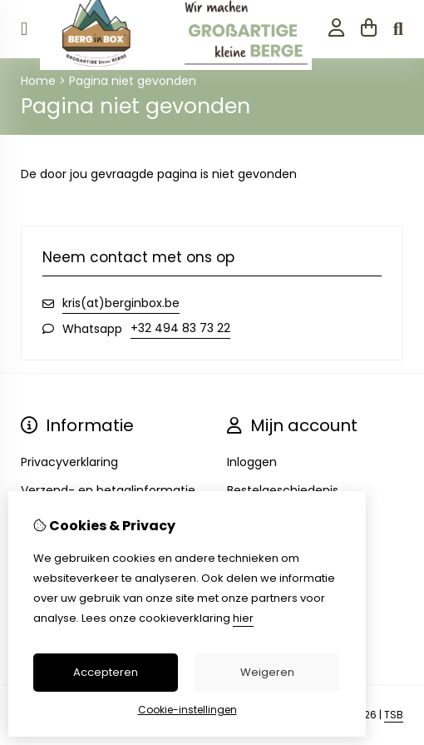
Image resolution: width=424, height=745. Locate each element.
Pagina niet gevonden (132, 80)
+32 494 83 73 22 (180, 328)
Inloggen (252, 462)
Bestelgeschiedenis (282, 490)
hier (243, 618)
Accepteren (105, 672)
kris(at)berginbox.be (121, 303)
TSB (393, 715)
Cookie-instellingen (187, 710)
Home (38, 80)
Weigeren (267, 672)
